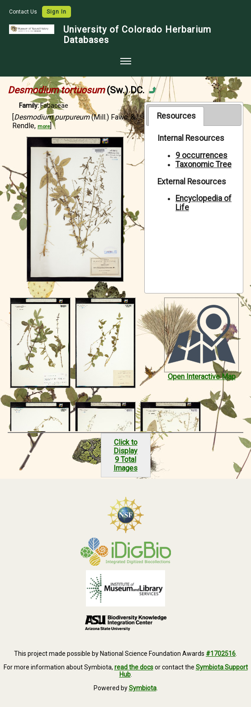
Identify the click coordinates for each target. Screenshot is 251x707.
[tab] (176, 115)
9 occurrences (201, 155)
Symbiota (142, 688)
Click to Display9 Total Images (125, 455)
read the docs (133, 667)
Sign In (56, 12)
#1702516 (221, 653)
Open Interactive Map (202, 376)
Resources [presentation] (176, 115)
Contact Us (23, 12)
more (44, 127)
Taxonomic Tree (203, 164)
